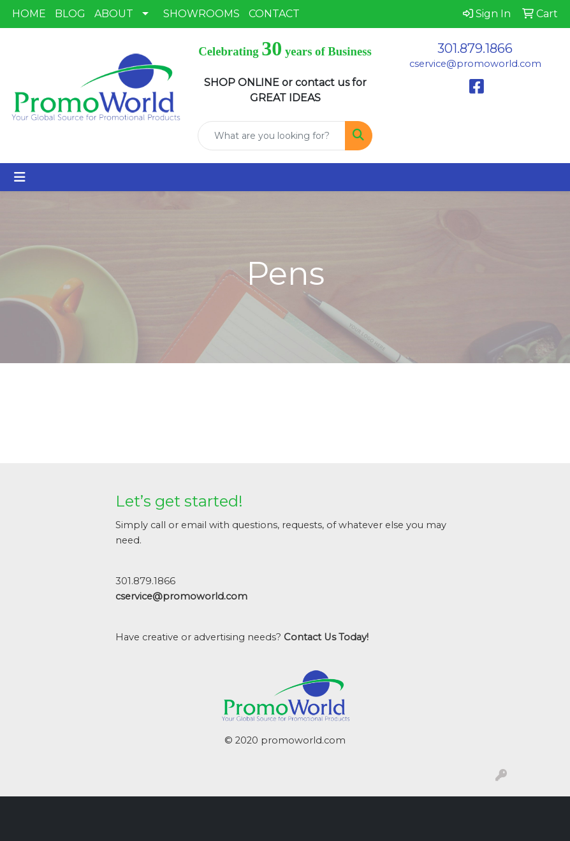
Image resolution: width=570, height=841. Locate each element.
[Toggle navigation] (19, 177)
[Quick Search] (272, 135)
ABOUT (113, 14)
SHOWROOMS (201, 14)
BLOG (70, 14)
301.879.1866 (475, 48)
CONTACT (274, 14)
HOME (29, 14)
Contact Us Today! (326, 637)
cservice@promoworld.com (475, 63)
